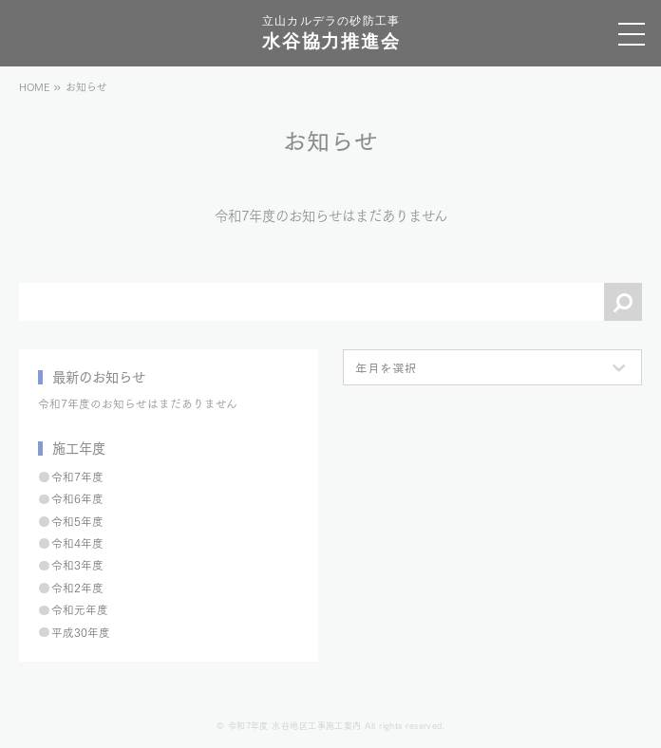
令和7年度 (77, 476)
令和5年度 (77, 521)
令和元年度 (79, 609)
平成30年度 (80, 632)
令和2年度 (77, 587)
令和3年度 (77, 564)
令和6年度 (77, 498)
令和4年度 (77, 542)
